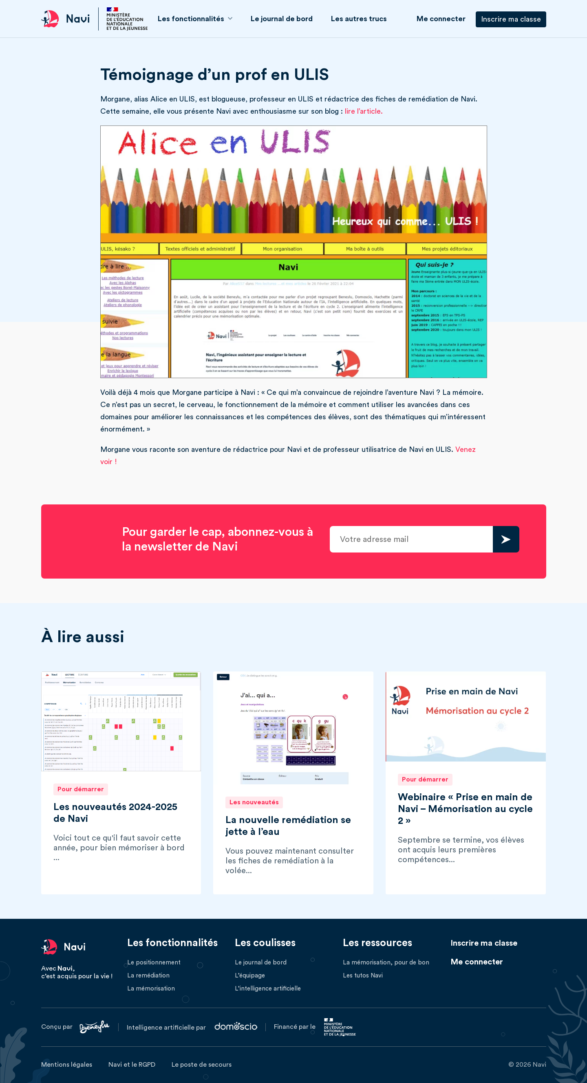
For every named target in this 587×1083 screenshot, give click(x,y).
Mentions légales (66, 1064)
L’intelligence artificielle (268, 989)
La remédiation (148, 976)
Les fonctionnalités (191, 18)
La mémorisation (151, 989)
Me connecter (441, 18)
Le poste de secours (202, 1064)
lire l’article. (364, 111)
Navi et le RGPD (131, 1064)
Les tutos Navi (363, 976)
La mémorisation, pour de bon (386, 963)
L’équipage (250, 976)
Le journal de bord (282, 18)
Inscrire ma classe (511, 19)
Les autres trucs (359, 18)
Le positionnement (154, 963)
